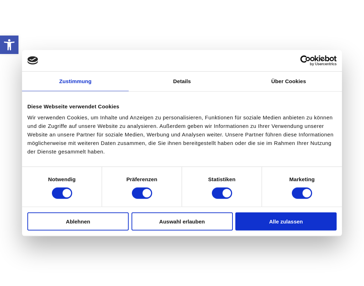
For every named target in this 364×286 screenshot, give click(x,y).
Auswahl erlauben (182, 221)
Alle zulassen (286, 221)
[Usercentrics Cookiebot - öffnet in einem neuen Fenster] (305, 60)
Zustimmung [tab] (75, 81)
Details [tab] (182, 81)
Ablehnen (78, 221)
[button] (9, 45)
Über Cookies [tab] (288, 81)
